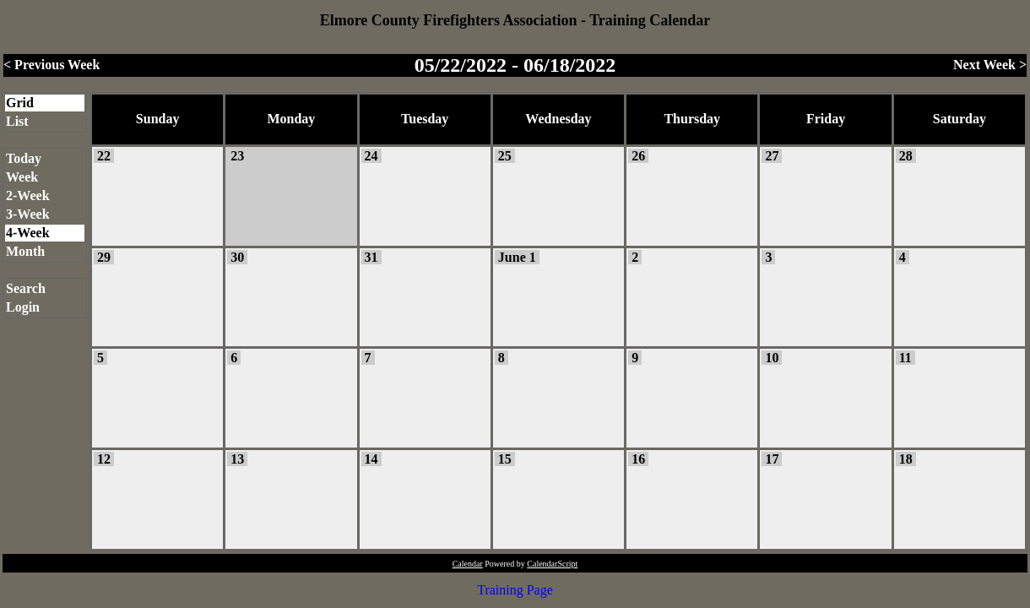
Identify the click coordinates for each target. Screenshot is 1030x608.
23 (237, 156)
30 (237, 257)
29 (104, 257)
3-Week (28, 214)
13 (237, 459)
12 (104, 459)
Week (22, 177)
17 (771, 459)
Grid (20, 102)
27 (771, 156)
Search (26, 288)
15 (505, 459)
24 (371, 156)
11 (905, 357)
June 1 (517, 257)
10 (771, 357)
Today (23, 158)
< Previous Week (51, 64)
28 (906, 156)
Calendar (468, 563)
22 (104, 156)
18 (906, 459)
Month (25, 251)
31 (371, 257)
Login (23, 307)
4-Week (28, 232)
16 (638, 459)
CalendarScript (552, 563)
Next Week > (990, 64)
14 (371, 459)
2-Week (28, 195)
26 (638, 156)
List (17, 121)
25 (505, 156)
